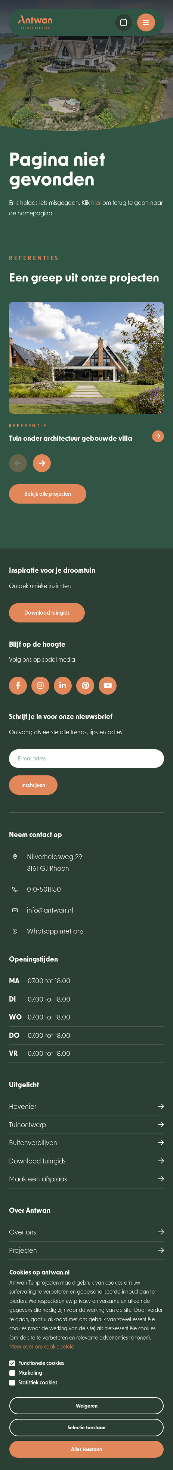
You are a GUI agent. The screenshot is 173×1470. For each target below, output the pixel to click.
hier (96, 202)
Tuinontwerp (27, 1124)
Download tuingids (46, 612)
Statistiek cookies (37, 1382)
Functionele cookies (41, 1363)
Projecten (23, 1250)
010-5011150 (44, 889)
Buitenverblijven (33, 1142)
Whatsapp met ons (55, 931)
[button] (42, 463)
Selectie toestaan (86, 1427)
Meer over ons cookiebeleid (41, 1346)
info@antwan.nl (50, 910)
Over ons (22, 1232)
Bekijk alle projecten (47, 493)
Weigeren (87, 1406)
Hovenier (22, 1106)
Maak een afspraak (124, 22)
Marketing (30, 1372)
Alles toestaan (86, 1449)
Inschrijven (33, 785)
